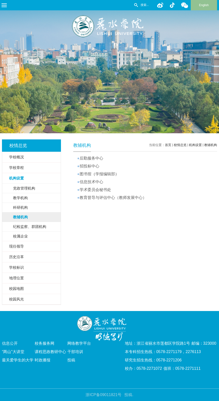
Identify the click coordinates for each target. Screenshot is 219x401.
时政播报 (42, 360)
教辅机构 (210, 145)
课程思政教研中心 (50, 352)
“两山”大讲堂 (13, 352)
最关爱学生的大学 (17, 360)
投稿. (128, 395)
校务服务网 (44, 343)
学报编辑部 (105, 174)
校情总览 (180, 145)
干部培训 (75, 352)
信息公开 (10, 343)
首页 (168, 145)
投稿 (71, 360)
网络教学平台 (79, 343)
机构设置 (195, 145)
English (204, 5)
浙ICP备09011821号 (103, 395)
